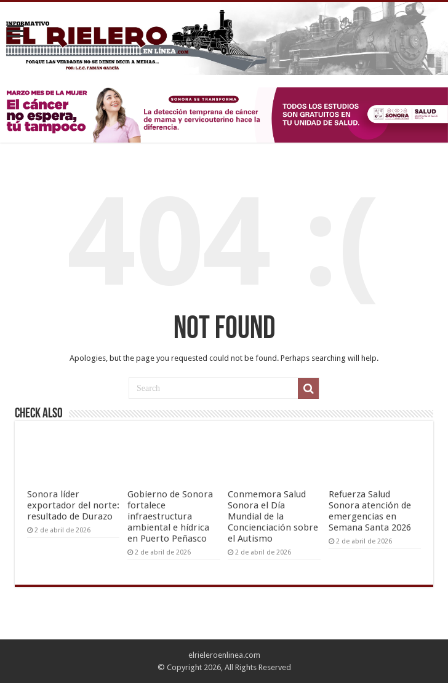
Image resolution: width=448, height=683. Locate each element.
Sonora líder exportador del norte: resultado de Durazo (73, 505)
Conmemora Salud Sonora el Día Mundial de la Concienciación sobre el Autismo (273, 516)
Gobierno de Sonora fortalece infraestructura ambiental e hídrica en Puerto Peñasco (170, 516)
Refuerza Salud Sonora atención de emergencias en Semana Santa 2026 (370, 511)
